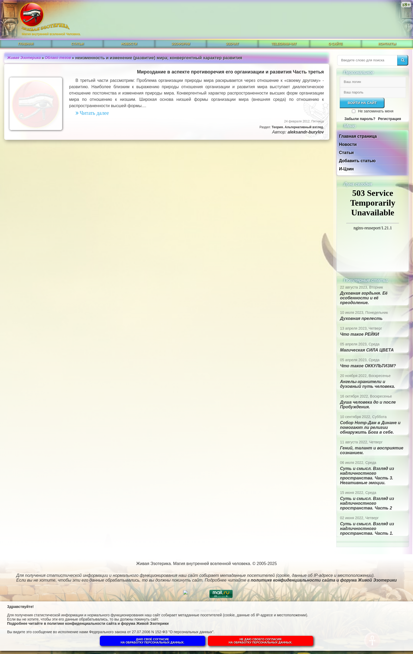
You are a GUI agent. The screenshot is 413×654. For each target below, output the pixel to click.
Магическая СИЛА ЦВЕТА (367, 350)
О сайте (335, 44)
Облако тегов (58, 58)
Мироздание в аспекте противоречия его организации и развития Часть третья (230, 72)
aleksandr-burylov (306, 132)
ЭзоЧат (232, 44)
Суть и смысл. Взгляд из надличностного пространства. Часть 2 (367, 503)
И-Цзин (346, 169)
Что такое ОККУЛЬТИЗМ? (368, 366)
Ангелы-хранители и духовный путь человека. (367, 384)
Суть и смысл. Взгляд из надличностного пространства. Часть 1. (367, 529)
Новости (129, 44)
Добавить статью (357, 160)
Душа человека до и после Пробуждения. (368, 404)
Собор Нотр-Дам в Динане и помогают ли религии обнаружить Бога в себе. (370, 427)
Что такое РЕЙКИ (359, 334)
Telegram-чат (283, 44)
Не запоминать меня (375, 111)
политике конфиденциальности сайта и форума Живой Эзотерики (108, 623)
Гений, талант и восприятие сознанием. (371, 450)
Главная (25, 44)
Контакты (387, 44)
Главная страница (358, 136)
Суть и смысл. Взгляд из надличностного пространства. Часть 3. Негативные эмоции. (367, 475)
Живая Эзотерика (24, 58)
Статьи (77, 44)
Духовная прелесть (361, 318)
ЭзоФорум (180, 44)
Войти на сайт (362, 103)
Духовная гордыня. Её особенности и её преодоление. (363, 298)
